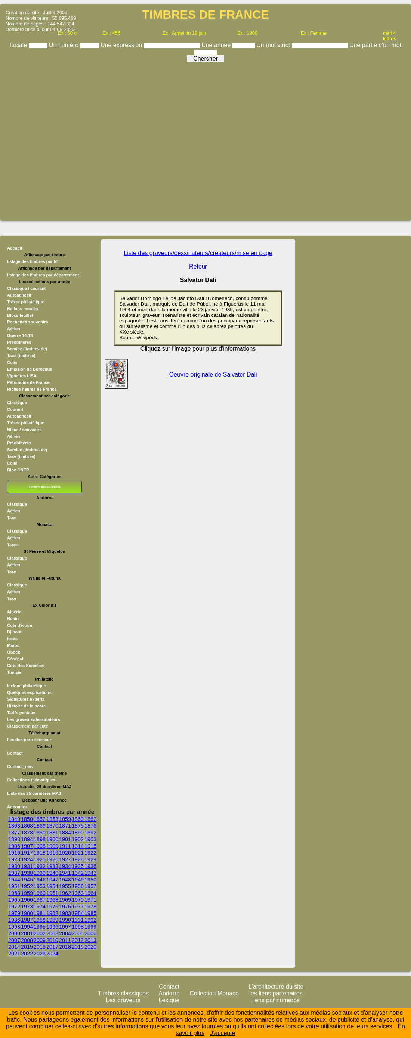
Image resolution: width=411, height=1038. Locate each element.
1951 (14, 886)
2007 (14, 940)
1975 (52, 907)
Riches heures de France (31, 389)
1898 (40, 839)
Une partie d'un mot (375, 45)
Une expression (122, 45)
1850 (27, 819)
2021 (14, 954)
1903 (90, 839)
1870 (52, 826)
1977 (78, 907)
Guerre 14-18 (20, 335)
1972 (14, 907)
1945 (27, 880)
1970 (78, 900)
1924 (27, 859)
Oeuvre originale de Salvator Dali (213, 374)
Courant (15, 409)
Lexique (169, 1000)
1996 (52, 927)
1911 (65, 846)
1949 (78, 880)
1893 (14, 839)
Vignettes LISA (22, 376)
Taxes (13, 544)
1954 (52, 886)
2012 (78, 940)
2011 (65, 940)
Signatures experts (26, 699)
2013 (90, 940)
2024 (52, 954)
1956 (78, 886)
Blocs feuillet (20, 315)
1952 (27, 886)
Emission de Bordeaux (29, 369)
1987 (27, 920)
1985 (90, 913)
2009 (40, 940)
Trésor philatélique (25, 302)
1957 (90, 886)
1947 (52, 880)
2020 (90, 947)
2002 (40, 933)
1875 (78, 826)
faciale (19, 45)
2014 (14, 947)
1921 (78, 853)
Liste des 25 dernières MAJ (34, 793)
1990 (65, 920)
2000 (14, 933)
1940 (52, 873)
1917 (27, 853)
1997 (65, 927)
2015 (27, 947)
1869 (40, 826)
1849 (14, 819)
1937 (14, 873)
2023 (40, 954)
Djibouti (15, 632)
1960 (40, 893)
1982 (52, 913)
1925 (40, 859)
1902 (78, 839)
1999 (90, 927)
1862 (90, 819)
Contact (15, 753)
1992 (90, 920)
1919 (52, 853)
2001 (27, 933)
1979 (14, 913)
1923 (14, 859)
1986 (14, 920)
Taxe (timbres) (21, 355)
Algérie (14, 612)
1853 (52, 819)
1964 (90, 893)
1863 (14, 826)
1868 (27, 826)
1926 (52, 859)
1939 (40, 873)
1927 (65, 859)
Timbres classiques (123, 993)
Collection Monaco (214, 993)
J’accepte (222, 1033)
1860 (78, 819)
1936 (90, 866)
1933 (52, 866)
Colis (12, 362)
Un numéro (64, 45)
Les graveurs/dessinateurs (33, 719)
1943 (90, 873)
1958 (14, 893)
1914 (78, 846)
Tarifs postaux (21, 712)
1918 (40, 853)
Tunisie (14, 672)
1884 (65, 833)
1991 (78, 920)
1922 (90, 853)
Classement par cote (27, 726)
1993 (14, 927)
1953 (40, 886)
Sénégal (15, 659)
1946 (40, 880)
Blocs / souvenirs (24, 429)
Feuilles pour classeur (29, 739)
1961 (52, 893)
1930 (14, 866)
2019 (78, 947)
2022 (27, 954)
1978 (90, 907)
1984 (78, 913)
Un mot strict (273, 45)
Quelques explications (29, 692)
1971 (90, 900)
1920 (65, 853)
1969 (65, 900)
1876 (90, 826)
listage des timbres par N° (33, 261)
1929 (90, 859)
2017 (52, 947)
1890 (78, 833)
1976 (65, 907)
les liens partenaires (275, 993)
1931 (27, 866)
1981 (40, 913)
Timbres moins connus (44, 487)
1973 (27, 907)
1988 (40, 920)
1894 (27, 839)
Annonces (17, 807)
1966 (27, 900)
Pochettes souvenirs (27, 322)
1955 (65, 886)
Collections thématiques (31, 780)
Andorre (169, 993)
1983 (65, 913)
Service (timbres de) (27, 349)
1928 (78, 859)
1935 (78, 866)
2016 (40, 947)
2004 (65, 933)
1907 (27, 846)
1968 (52, 900)
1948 (65, 880)
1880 (40, 833)
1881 (52, 833)
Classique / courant (26, 288)
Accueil (14, 248)
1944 (14, 880)
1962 (65, 893)
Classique (17, 402)
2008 (27, 940)
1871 (65, 826)
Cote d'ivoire (19, 625)
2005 (78, 933)
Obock (13, 652)
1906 (14, 846)
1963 (78, 893)
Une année (216, 45)
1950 (90, 880)
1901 (65, 839)
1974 (40, 907)
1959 (27, 893)
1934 (65, 866)
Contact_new (20, 766)
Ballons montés (22, 308)
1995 (40, 927)
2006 (90, 933)
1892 (90, 833)
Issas (12, 638)
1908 (40, 846)
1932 (40, 866)
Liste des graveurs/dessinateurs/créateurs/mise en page (198, 253)
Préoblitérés (19, 342)
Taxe (11, 517)
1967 (40, 900)
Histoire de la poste (26, 706)
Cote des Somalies (25, 665)
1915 (90, 846)
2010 (52, 940)
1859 (65, 819)
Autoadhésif (19, 295)
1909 (52, 846)
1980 (27, 913)
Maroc (13, 645)
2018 (65, 947)
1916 (14, 853)
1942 (78, 873)
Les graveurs (123, 1000)
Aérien (13, 328)
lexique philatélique (26, 686)
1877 (14, 833)
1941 (65, 873)
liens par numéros (276, 1000)
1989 (52, 920)
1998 (78, 927)
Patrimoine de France (28, 382)
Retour (198, 266)
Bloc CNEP (18, 470)
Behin (13, 618)
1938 (27, 873)
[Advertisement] (204, 139)
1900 (52, 839)
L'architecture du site (275, 986)
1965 (14, 900)
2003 (52, 933)
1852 (40, 819)
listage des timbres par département (43, 275)
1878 (27, 833)
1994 (27, 927)
